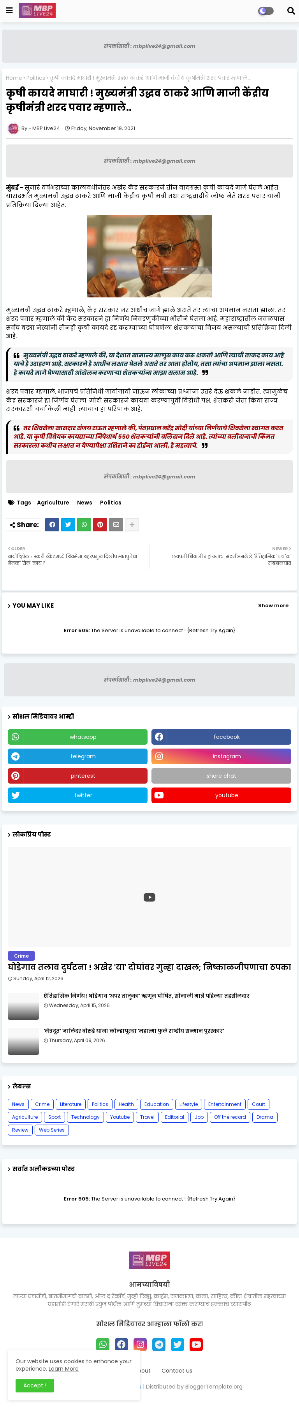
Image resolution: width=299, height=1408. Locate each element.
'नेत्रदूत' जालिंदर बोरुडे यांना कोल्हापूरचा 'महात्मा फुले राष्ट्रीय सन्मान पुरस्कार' (134, 1031)
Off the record (230, 1117)
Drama (265, 1117)
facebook (227, 737)
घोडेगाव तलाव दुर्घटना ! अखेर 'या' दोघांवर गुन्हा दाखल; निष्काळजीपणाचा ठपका (149, 967)
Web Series (52, 1130)
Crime (42, 1104)
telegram (83, 756)
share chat (221, 776)
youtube (226, 795)
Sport (54, 1117)
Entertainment (224, 1104)
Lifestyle (188, 1104)
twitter (83, 795)
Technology (85, 1117)
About (142, 1371)
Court (258, 1104)
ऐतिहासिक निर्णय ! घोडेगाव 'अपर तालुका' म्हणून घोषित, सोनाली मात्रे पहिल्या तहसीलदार (147, 996)
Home (14, 78)
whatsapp (83, 737)
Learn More (64, 1369)
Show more (273, 605)
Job (199, 1117)
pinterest (83, 776)
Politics (35, 78)
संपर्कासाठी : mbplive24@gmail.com (149, 46)
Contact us (177, 1371)
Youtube (120, 1117)
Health (126, 1104)
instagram (227, 756)
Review (20, 1130)
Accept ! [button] (34, 1385)
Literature (70, 1104)
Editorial (174, 1117)
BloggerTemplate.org (214, 1386)
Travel (147, 1117)
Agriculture (53, 502)
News (84, 502)
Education (156, 1104)
